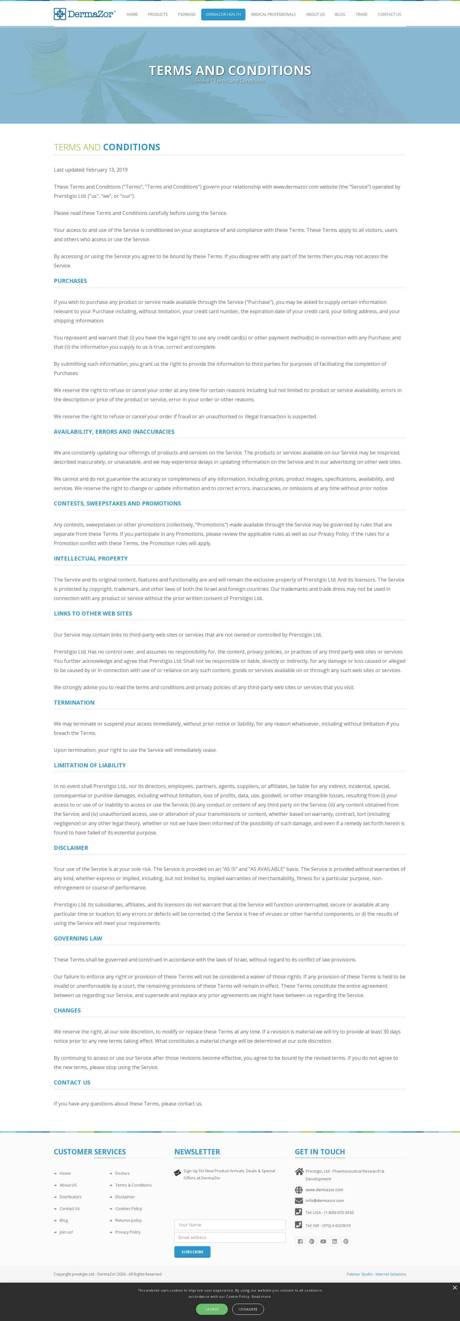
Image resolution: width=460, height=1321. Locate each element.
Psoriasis (186, 14)
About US (65, 1185)
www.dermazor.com (324, 1189)
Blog (340, 14)
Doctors (119, 1173)
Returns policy (125, 1220)
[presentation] (221, 1201)
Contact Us (389, 14)
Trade (361, 14)
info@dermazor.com (325, 1200)
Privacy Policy (125, 1232)
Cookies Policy (125, 1208)
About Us (315, 14)
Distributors (68, 1197)
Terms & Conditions (130, 1185)
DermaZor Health (223, 14)
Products (158, 14)
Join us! (63, 1232)
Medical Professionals (273, 14)
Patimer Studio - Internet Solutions (376, 1274)
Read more (261, 1296)
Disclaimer (122, 1197)
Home (132, 14)
